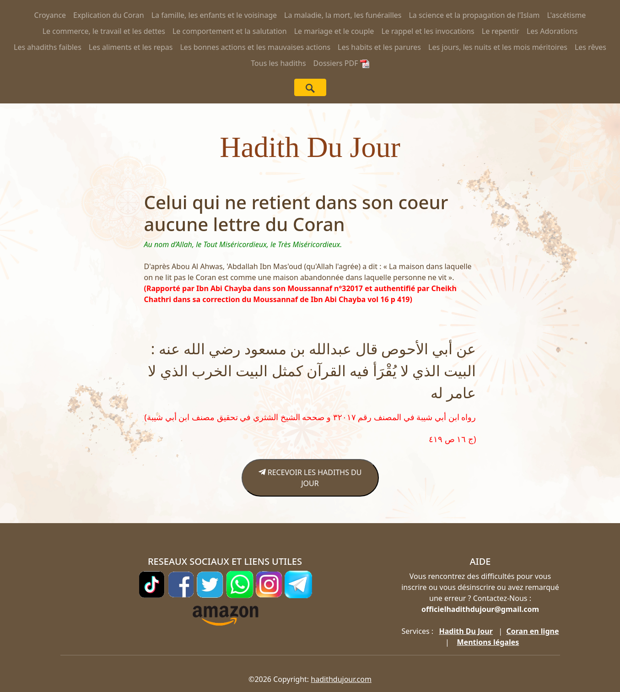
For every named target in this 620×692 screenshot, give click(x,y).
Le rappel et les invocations (427, 31)
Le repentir (500, 31)
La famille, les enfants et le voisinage (214, 15)
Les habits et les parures (379, 47)
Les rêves (590, 47)
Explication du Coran (108, 15)
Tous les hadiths (278, 63)
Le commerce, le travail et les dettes (104, 31)
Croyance (50, 15)
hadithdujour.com (341, 679)
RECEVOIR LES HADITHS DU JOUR (310, 477)
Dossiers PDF (341, 63)
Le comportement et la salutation (230, 31)
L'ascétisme (566, 15)
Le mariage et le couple (334, 31)
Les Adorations (552, 31)
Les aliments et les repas (131, 47)
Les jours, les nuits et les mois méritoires (497, 47)
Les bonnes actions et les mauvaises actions (255, 47)
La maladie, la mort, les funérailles (342, 15)
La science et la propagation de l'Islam (474, 15)
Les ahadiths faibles (47, 47)
